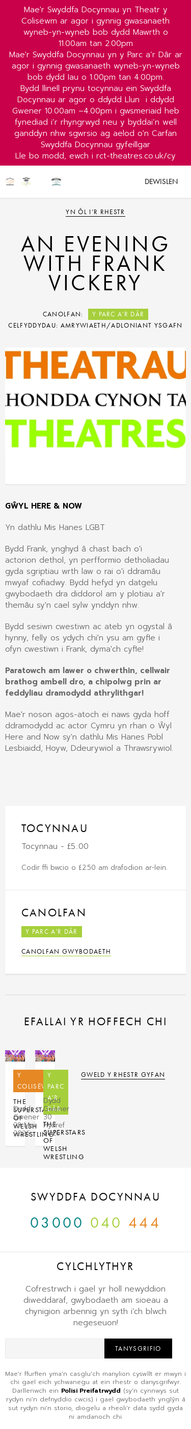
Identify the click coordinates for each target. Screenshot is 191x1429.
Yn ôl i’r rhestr (95, 212)
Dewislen (161, 181)
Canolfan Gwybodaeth (66, 951)
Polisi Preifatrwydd (91, 1390)
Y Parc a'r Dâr (118, 314)
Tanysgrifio (138, 1348)
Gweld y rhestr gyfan (123, 1074)
